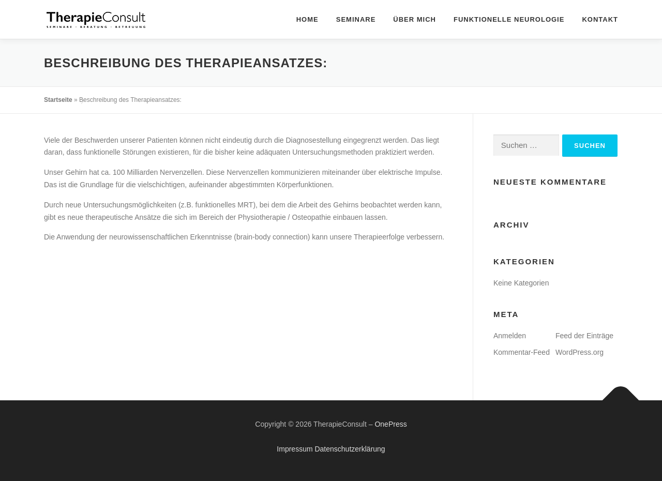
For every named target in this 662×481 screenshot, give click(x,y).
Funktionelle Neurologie (509, 19)
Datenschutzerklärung (349, 449)
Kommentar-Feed (521, 352)
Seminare (356, 19)
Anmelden (509, 336)
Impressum (294, 449)
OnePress (390, 424)
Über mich (414, 19)
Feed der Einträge (584, 336)
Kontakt (600, 19)
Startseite (58, 99)
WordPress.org (579, 352)
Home (307, 19)
